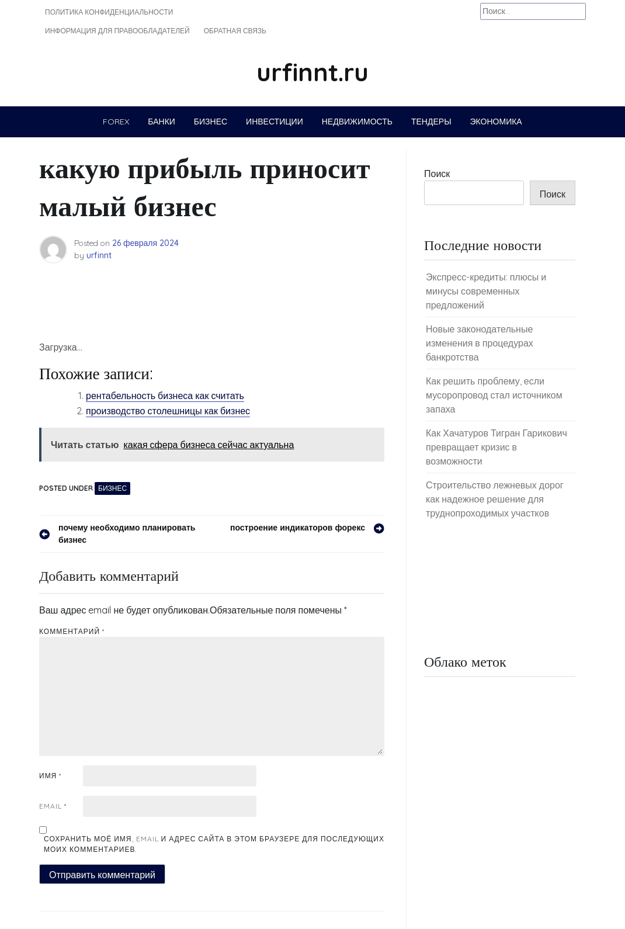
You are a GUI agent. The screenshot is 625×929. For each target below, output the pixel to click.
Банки (161, 121)
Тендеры (431, 121)
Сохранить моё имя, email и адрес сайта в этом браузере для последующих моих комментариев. (214, 844)
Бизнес (210, 121)
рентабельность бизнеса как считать (165, 395)
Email (53, 806)
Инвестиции (274, 121)
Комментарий (72, 631)
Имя (50, 775)
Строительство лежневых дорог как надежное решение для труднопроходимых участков (495, 499)
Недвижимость (357, 121)
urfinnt (99, 255)
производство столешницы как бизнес (168, 411)
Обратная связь (235, 30)
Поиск (437, 173)
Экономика (496, 121)
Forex (116, 121)
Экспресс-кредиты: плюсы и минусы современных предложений (486, 291)
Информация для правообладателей (117, 30)
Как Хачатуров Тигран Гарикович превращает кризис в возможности (496, 447)
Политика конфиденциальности (109, 12)
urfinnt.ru (312, 72)
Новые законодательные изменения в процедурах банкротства (479, 343)
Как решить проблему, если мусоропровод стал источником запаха (494, 395)
